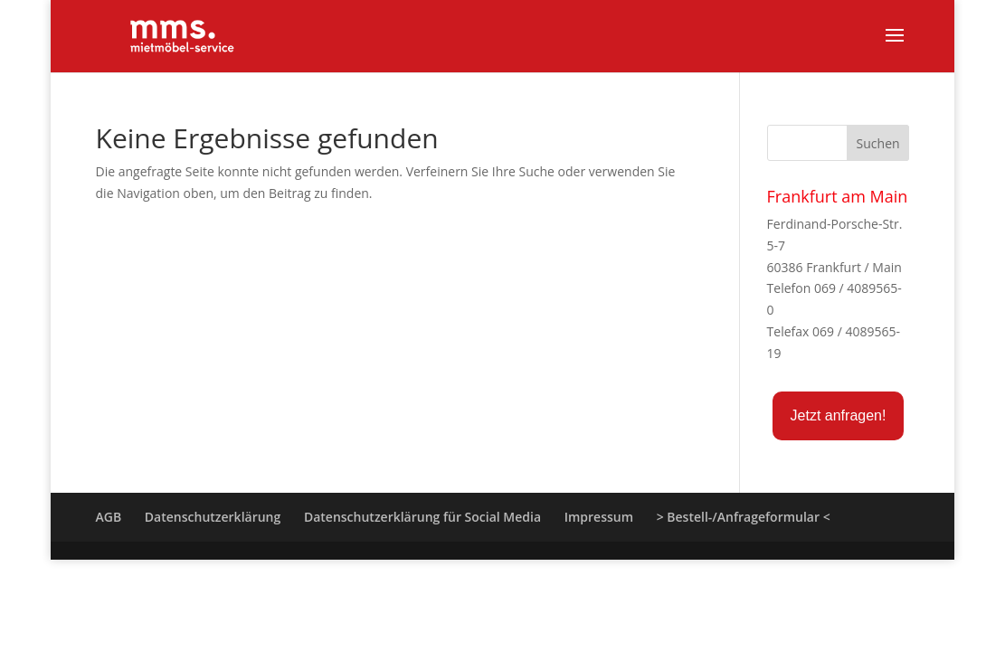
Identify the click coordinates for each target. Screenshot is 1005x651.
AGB (109, 516)
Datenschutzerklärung (212, 516)
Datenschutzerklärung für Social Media (422, 516)
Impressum (598, 516)
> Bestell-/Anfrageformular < (743, 516)
